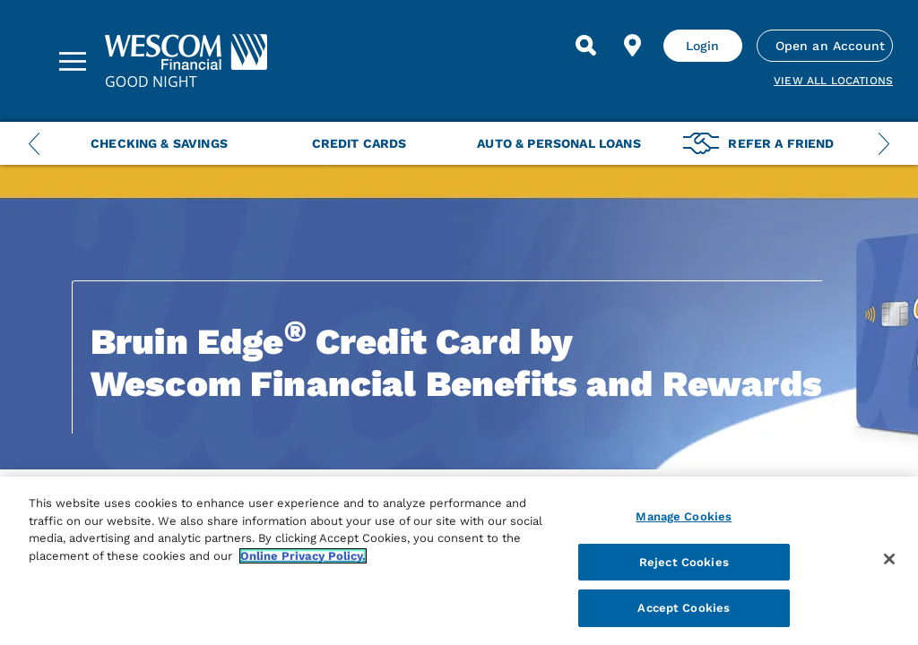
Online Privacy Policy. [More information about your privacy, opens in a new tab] (303, 556)
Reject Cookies (684, 562)
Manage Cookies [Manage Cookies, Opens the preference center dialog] (684, 516)
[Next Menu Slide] (884, 143)
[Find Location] (633, 46)
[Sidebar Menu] (72, 61)
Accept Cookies (683, 608)
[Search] (586, 46)
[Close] (889, 559)
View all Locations (833, 80)
